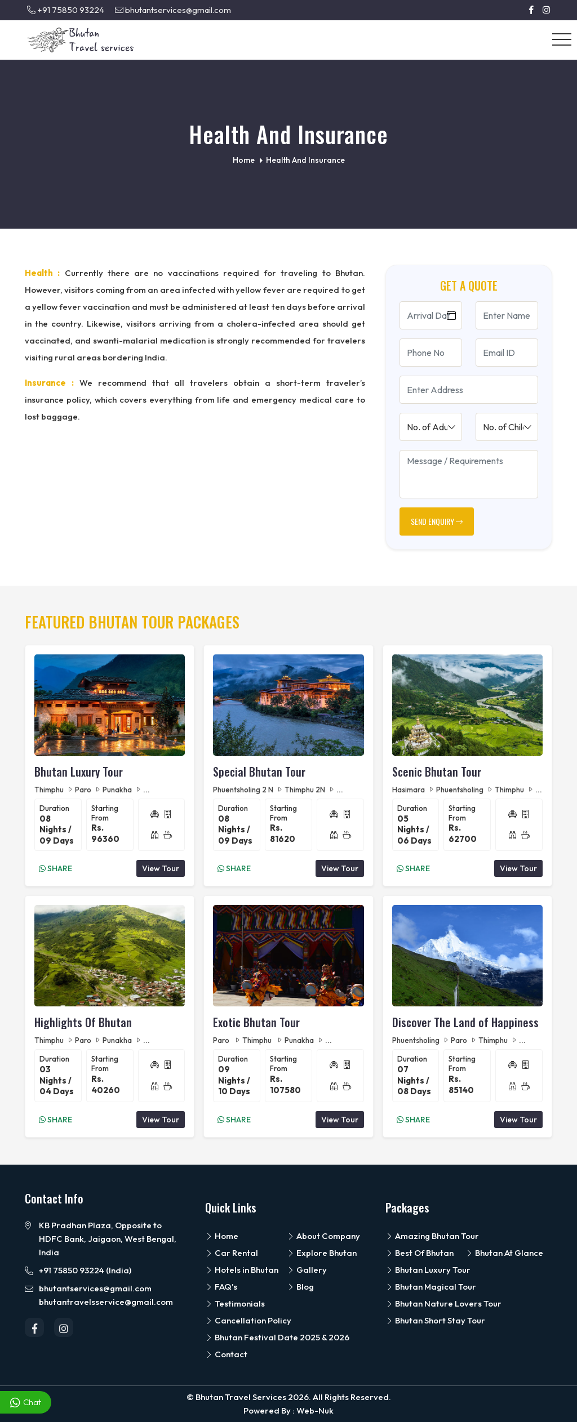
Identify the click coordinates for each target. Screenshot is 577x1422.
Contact (226, 1354)
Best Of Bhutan (419, 1252)
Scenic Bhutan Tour (436, 771)
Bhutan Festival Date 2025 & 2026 (277, 1337)
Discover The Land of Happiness (465, 1022)
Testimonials (235, 1303)
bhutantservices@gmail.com (173, 10)
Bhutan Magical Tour (430, 1286)
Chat (25, 1402)
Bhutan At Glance (504, 1252)
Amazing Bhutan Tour (432, 1236)
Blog (300, 1286)
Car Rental (231, 1252)
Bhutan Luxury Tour (78, 771)
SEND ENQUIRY (437, 521)
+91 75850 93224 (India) (85, 1270)
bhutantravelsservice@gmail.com (106, 1301)
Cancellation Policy (248, 1320)
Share (55, 868)
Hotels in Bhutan (241, 1269)
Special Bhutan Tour (259, 771)
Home (221, 1236)
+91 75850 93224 (65, 10)
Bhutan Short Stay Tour (435, 1320)
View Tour (160, 868)
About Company (323, 1236)
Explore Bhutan (322, 1252)
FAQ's (221, 1286)
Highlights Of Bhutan (83, 1022)
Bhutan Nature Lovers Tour (443, 1303)
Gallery (307, 1269)
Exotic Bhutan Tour (256, 1022)
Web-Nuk (315, 1410)
